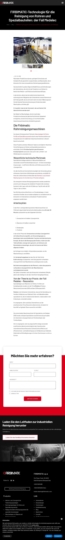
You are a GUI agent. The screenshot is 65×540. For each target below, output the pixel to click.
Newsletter (15, 393)
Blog (12, 24)
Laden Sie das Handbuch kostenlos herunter (20, 437)
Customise (7, 536)
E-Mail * (36, 370)
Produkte (6, 496)
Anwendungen (40, 502)
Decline (49, 536)
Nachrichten (39, 512)
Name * (11, 362)
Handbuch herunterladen (42, 516)
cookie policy (35, 525)
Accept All (58, 536)
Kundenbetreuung (41, 507)
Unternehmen (39, 500)
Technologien (39, 505)
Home (8, 24)
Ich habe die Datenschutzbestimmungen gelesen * (26, 391)
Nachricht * (13, 379)
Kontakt (38, 514)
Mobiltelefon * (14, 370)
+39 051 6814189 (38, 484)
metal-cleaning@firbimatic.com (43, 491)
